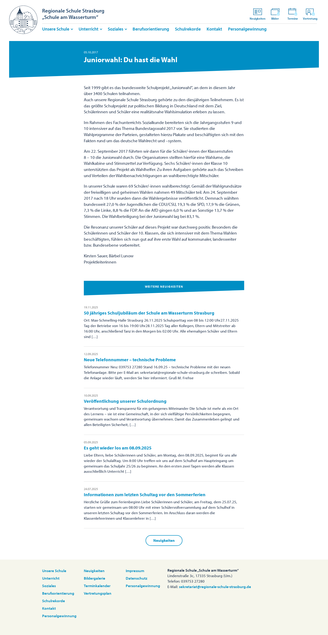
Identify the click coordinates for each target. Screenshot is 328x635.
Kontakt (214, 29)
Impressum (135, 570)
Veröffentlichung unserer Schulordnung (125, 401)
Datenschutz (136, 578)
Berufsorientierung (151, 29)
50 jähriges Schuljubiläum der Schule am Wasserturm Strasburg (149, 313)
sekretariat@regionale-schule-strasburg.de (215, 586)
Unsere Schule (55, 29)
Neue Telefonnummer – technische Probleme (130, 359)
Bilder (275, 13)
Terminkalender (97, 585)
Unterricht (88, 29)
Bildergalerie (94, 578)
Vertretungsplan (97, 593)
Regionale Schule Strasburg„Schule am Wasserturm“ (73, 13)
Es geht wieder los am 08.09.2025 (117, 448)
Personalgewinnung (247, 29)
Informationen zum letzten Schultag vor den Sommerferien (144, 494)
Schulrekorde (188, 29)
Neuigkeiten (257, 13)
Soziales (115, 29)
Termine (292, 13)
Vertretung (310, 13)
